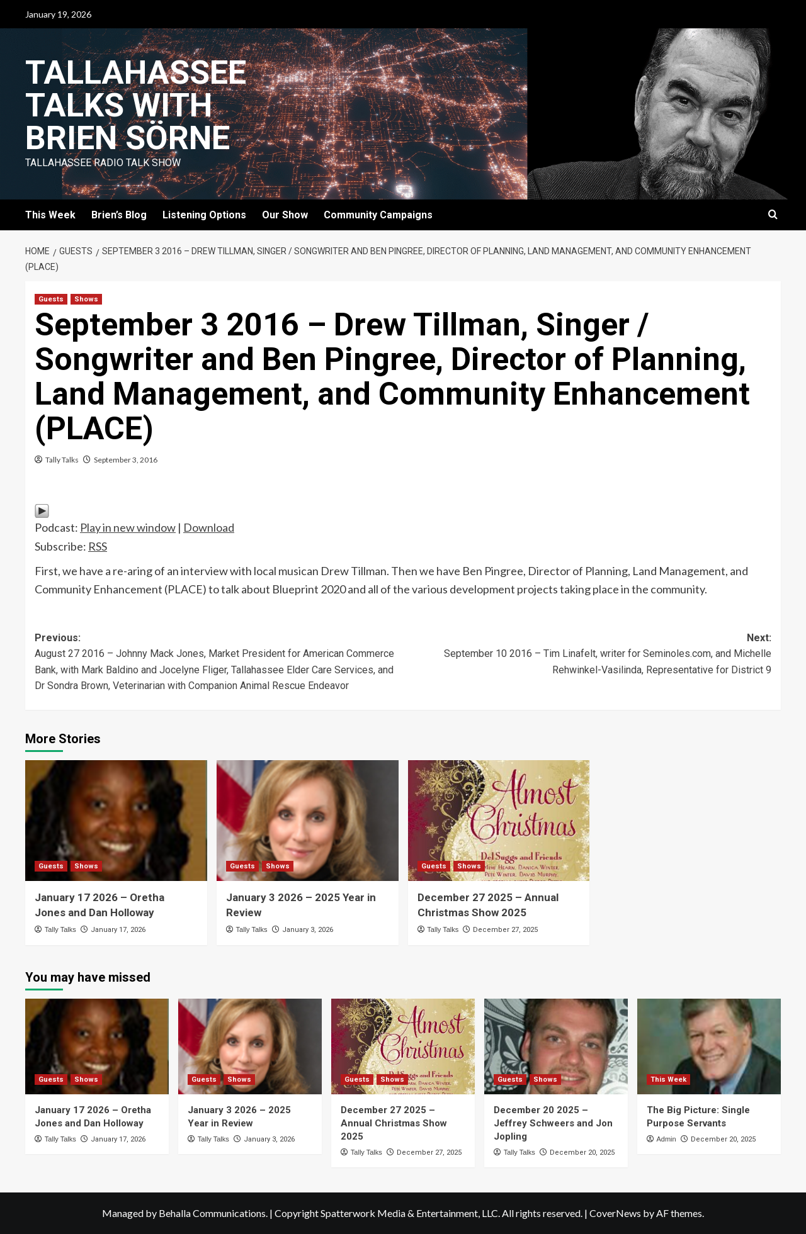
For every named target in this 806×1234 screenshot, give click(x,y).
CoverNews (615, 1213)
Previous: (219, 663)
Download (208, 527)
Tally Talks (62, 459)
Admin (666, 1139)
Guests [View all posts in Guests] (51, 299)
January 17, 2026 (118, 930)
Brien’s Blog (119, 215)
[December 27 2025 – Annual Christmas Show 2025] (499, 821)
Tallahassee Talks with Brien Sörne (135, 105)
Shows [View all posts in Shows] (86, 299)
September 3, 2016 (125, 459)
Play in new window (128, 527)
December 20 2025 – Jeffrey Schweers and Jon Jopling (553, 1123)
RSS (97, 546)
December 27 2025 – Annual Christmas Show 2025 (394, 1123)
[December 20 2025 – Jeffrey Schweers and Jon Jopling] (556, 1046)
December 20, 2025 (582, 1152)
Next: (587, 655)
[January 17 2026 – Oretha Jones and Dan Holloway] (116, 821)
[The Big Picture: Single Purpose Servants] (709, 1046)
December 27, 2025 (505, 930)
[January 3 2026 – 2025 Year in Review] (308, 821)
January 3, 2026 (307, 930)
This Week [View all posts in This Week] (668, 1079)
